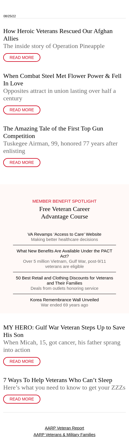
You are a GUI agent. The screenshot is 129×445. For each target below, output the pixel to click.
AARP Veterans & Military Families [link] (64, 434)
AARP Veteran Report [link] (64, 428)
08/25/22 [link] (9, 16)
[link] (64, 9)
